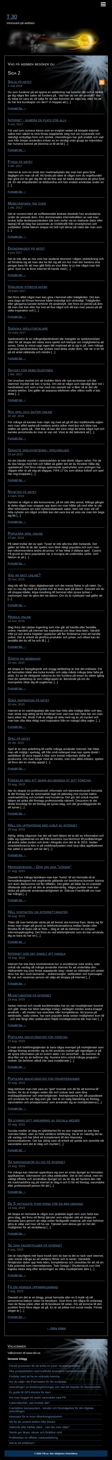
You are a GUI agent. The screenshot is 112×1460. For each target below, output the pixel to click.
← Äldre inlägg (56, 1328)
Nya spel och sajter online (30, 412)
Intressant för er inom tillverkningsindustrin (35, 1416)
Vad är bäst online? (24, 575)
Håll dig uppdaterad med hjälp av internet (42, 825)
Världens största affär (27, 286)
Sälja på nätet (20, 81)
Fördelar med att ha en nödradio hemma (34, 1376)
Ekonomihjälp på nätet (26, 248)
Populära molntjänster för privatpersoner (44, 1078)
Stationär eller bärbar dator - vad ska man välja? (39, 1427)
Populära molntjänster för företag (38, 1037)
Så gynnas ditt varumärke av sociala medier (44, 1120)
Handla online (19, 617)
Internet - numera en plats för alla (37, 120)
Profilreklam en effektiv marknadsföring (33, 1437)
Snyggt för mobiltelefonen (30, 370)
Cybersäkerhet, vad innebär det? (29, 1402)
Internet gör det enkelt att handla (37, 953)
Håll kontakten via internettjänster (38, 912)
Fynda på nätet (20, 161)
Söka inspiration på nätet (29, 700)
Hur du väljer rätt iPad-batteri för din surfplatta (37, 1381)
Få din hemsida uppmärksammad (33, 1287)
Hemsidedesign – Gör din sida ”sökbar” (40, 867)
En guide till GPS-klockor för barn (30, 1392)
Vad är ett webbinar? (22, 1443)
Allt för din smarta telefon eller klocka (32, 1421)
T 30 (11, 17)
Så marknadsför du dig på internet (36, 1162)
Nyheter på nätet (22, 492)
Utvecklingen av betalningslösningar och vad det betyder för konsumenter (55, 1387)
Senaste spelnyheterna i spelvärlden (38, 450)
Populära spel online (25, 533)
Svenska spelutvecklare (28, 328)
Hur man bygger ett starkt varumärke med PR (37, 1397)
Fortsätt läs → (17, 108)
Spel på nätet (19, 738)
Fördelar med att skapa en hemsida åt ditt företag (49, 780)
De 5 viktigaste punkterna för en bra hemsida (45, 1203)
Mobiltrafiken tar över (27, 203)
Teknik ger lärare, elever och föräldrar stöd (35, 1432)
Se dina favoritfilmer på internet (35, 1245)
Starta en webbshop (24, 658)
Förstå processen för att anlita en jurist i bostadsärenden (44, 1365)
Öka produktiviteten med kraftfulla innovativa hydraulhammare (48, 1371)
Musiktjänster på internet (29, 995)
